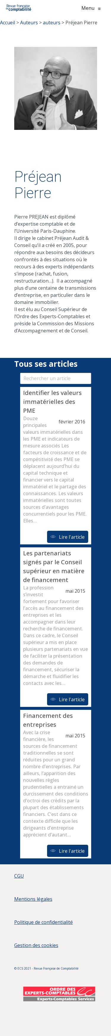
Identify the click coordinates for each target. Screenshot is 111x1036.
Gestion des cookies (36, 945)
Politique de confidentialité (43, 922)
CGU (19, 876)
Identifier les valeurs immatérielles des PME (52, 402)
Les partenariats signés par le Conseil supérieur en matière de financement (53, 566)
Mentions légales (33, 899)
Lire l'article (68, 537)
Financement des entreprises (48, 720)
